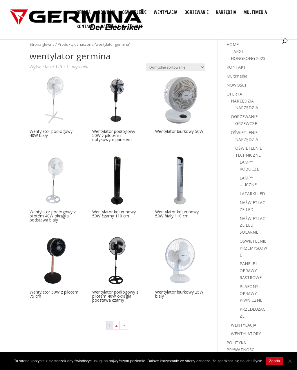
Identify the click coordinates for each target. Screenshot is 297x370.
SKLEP (137, 27)
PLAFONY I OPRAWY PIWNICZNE (251, 293)
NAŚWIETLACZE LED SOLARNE (252, 225)
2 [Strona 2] (116, 325)
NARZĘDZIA (226, 13)
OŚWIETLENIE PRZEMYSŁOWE (253, 248)
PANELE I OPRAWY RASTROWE (251, 270)
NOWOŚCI (106, 13)
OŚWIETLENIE (134, 13)
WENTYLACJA (165, 13)
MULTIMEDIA (255, 13)
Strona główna (42, 44)
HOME (233, 44)
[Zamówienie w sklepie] (175, 67)
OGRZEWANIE (196, 13)
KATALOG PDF (113, 27)
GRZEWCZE (246, 123)
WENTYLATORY (246, 333)
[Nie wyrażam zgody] (290, 361)
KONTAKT (85, 27)
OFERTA (83, 13)
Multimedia (237, 76)
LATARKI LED (252, 193)
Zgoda (274, 361)
